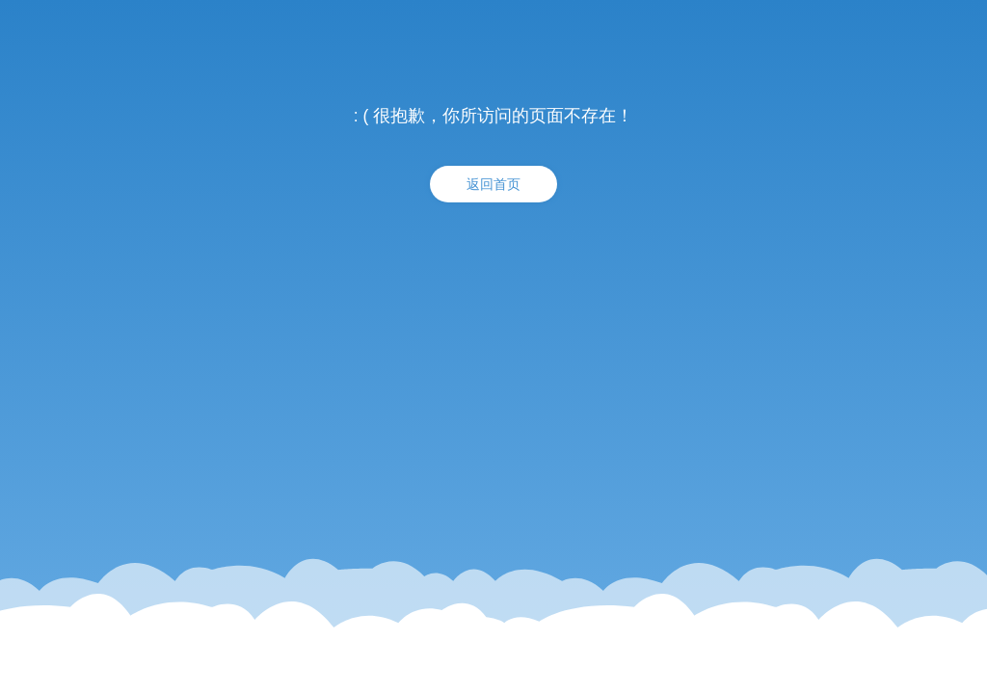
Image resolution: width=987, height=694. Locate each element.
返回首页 (493, 184)
